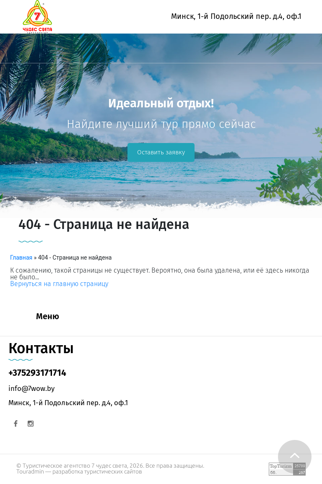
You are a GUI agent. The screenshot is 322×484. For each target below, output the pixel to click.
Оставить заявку (161, 152)
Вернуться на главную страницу (59, 284)
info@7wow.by (31, 388)
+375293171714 (37, 372)
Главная (21, 257)
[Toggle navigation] (11, 52)
